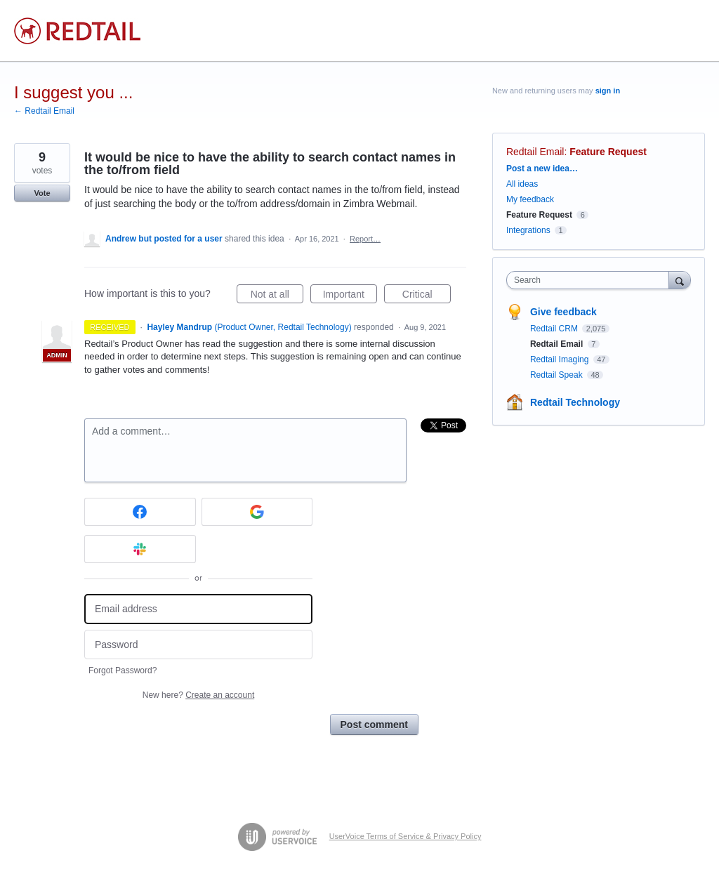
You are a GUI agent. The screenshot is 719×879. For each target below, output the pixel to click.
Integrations (528, 230)
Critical (426, 296)
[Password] (198, 645)
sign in (607, 90)
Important (350, 296)
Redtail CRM (555, 328)
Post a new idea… (542, 168)
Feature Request (608, 151)
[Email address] (198, 609)
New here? (198, 695)
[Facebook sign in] (140, 512)
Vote (42, 193)
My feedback (530, 199)
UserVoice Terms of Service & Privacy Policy (405, 836)
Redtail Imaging (560, 359)
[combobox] (590, 280)
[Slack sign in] (140, 549)
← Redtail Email (44, 111)
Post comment (374, 724)
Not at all (277, 296)
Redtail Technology (575, 402)
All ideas (522, 184)
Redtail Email (535, 151)
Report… (365, 238)
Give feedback (563, 311)
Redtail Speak (557, 375)
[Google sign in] (257, 512)
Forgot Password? (122, 670)
